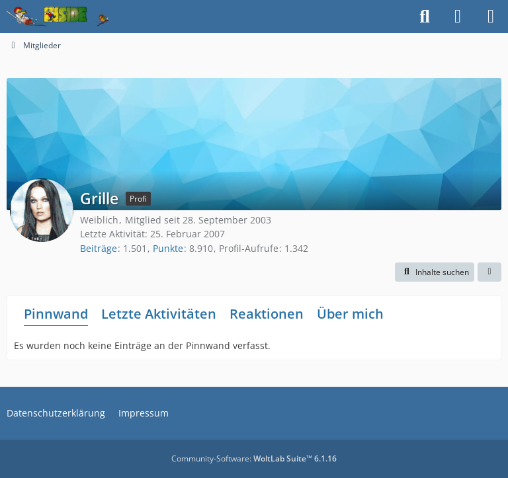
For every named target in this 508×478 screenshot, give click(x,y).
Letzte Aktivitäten (158, 314)
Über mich (350, 314)
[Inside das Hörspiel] (58, 16)
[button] (434, 272)
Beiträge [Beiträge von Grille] (98, 248)
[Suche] (424, 16)
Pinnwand (56, 314)
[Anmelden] (457, 16)
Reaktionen (267, 314)
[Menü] (491, 16)
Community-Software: (254, 458)
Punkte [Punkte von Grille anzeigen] (168, 248)
